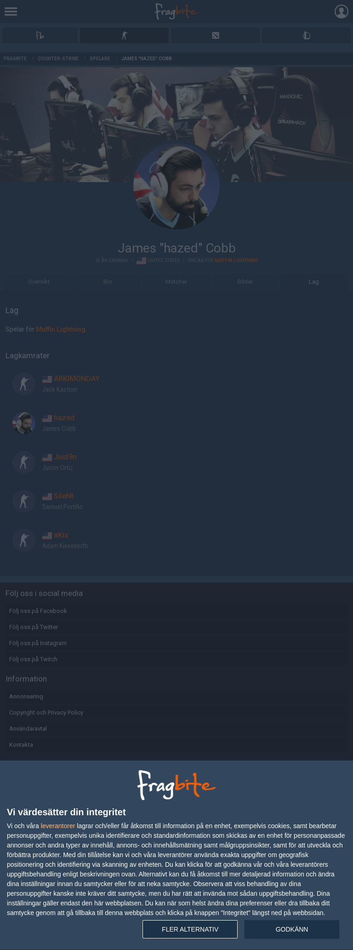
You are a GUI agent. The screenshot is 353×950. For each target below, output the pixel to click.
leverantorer (58, 826)
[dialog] (176, 855)
